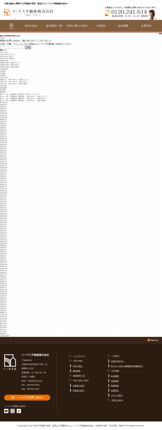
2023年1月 (3, 186)
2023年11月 (3, 165)
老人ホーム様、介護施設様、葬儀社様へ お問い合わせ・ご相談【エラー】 (23, 96)
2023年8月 (3, 172)
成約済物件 (3, 88)
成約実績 (76, 371)
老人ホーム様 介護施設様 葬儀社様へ (127, 366)
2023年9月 (3, 170)
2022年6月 (3, 201)
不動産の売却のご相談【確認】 (10, 67)
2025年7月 (3, 123)
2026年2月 (3, 109)
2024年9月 (3, 144)
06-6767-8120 (33, 385)
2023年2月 (3, 184)
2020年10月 (3, 243)
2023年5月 (3, 178)
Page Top (154, 340)
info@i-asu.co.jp (35, 381)
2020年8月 (3, 247)
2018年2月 (3, 310)
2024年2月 (3, 159)
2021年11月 (3, 216)
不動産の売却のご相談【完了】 (10, 65)
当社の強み (3, 86)
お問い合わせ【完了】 (7, 56)
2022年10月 (3, 193)
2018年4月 (3, 306)
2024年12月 (3, 138)
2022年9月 (3, 195)
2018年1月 (3, 312)
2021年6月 (3, 226)
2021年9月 (3, 220)
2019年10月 (3, 268)
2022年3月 (3, 207)
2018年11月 (3, 291)
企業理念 (146, 25)
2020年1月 (3, 262)
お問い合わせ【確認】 (7, 58)
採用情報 (3, 90)
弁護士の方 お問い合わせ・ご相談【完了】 (14, 81)
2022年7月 (3, 199)
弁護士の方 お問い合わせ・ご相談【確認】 (14, 83)
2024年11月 (3, 140)
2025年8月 (3, 121)
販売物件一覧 (54, 25)
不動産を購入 (4, 69)
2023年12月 (3, 163)
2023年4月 (3, 180)
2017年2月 (3, 331)
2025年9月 (3, 119)
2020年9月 (3, 245)
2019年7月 (3, 275)
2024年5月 (3, 153)
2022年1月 (3, 212)
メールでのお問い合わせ (30, 397)
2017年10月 (3, 319)
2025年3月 (3, 132)
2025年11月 (3, 115)
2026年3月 (3, 107)
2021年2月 (3, 235)
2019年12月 (3, 264)
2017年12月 (3, 315)
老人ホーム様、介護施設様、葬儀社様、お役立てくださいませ (19, 94)
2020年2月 (3, 260)
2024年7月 (3, 149)
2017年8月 (3, 323)
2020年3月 (3, 258)
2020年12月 (3, 239)
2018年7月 (3, 300)
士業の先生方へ (5, 77)
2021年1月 (3, 237)
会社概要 (3, 75)
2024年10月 (3, 142)
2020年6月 (3, 252)
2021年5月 (3, 228)
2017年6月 (3, 327)
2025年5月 (3, 128)
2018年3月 (3, 308)
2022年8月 (3, 197)
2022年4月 (3, 205)
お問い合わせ (4, 52)
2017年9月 (3, 321)
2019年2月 (3, 285)
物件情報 (3, 92)
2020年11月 (3, 241)
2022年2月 (3, 210)
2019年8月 (3, 273)
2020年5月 (3, 254)
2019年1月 (3, 287)
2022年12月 (3, 189)
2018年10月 (3, 294)
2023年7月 (3, 174)
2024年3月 (3, 157)
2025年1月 (3, 136)
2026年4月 (3, 104)
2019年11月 (3, 266)
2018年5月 (3, 304)
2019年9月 (3, 270)
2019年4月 (3, 281)
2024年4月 (3, 155)
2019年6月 (3, 277)
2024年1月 (3, 161)
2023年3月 (3, 182)
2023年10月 (3, 167)
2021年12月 (3, 214)
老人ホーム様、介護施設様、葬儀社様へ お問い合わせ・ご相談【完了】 (23, 98)
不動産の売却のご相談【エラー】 (10, 62)
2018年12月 (3, 289)
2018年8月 (3, 298)
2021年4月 (3, 231)
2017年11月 (3, 317)
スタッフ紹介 (117, 395)
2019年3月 (3, 283)
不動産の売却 (4, 60)
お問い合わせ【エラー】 (7, 54)
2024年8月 (3, 146)
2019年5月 (3, 279)
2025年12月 (3, 113)
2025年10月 (3, 117)
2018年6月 (3, 302)
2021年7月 (3, 224)
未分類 (2, 38)
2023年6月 (3, 176)
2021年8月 (3, 222)
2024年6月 (3, 151)
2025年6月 (3, 125)
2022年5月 (3, 203)
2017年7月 (3, 325)
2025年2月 (3, 134)
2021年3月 (3, 233)
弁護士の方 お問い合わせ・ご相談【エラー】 (14, 79)
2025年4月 (3, 130)
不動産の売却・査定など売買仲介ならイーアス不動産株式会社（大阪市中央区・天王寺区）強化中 (82, 426)
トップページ (79, 356)
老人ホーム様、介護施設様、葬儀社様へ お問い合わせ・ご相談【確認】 (23, 100)
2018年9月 (3, 296)
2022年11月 (3, 191)
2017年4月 (3, 329)
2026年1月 (3, 111)
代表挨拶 (3, 71)
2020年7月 (3, 249)
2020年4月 (3, 256)
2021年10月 (3, 218)
